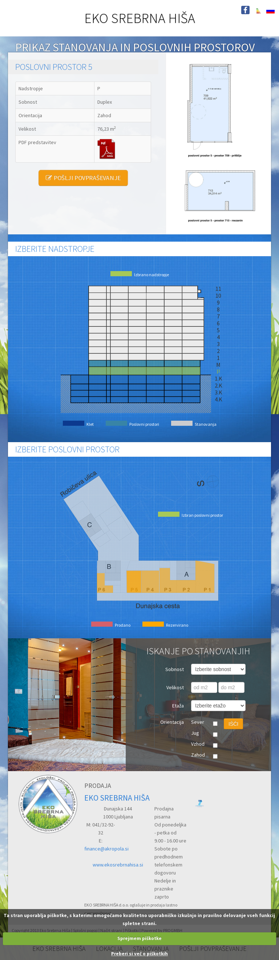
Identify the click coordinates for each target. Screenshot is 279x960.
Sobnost (174, 669)
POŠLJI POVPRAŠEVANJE (83, 178)
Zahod (198, 754)
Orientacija (172, 722)
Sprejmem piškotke (139, 938)
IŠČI (233, 724)
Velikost (175, 687)
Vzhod (198, 744)
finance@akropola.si (106, 848)
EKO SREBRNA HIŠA (139, 18)
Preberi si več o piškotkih (139, 954)
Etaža (178, 705)
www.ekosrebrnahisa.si (118, 864)
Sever (197, 722)
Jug (195, 733)
